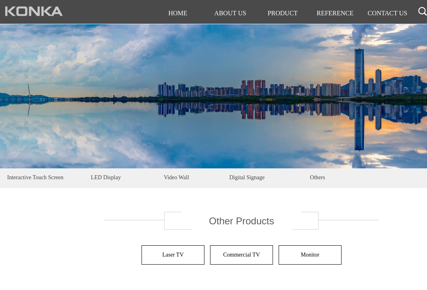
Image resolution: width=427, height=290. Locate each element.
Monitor (310, 255)
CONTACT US (387, 13)
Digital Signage (247, 177)
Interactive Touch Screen (35, 177)
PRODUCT (283, 13)
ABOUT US (230, 13)
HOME (177, 13)
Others (317, 177)
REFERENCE (335, 13)
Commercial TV (241, 255)
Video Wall (176, 177)
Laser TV (173, 255)
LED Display (106, 177)
